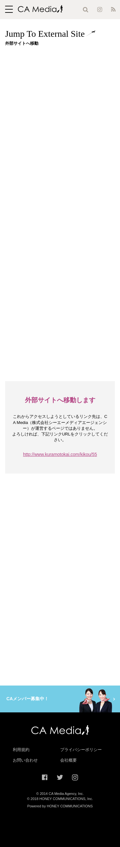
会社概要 (68, 760)
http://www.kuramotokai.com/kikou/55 (60, 454)
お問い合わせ (25, 760)
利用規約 (21, 749)
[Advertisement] (60, 111)
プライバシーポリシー (81, 749)
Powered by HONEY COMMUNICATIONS (60, 806)
